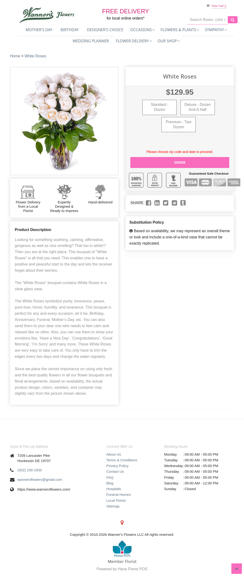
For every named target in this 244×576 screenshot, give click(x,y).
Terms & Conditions (121, 460)
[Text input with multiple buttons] (207, 20)
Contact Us (115, 471)
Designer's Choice (105, 29)
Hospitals (113, 489)
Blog (109, 483)
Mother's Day (38, 29)
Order (180, 162)
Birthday (70, 29)
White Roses (35, 56)
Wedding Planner (91, 41)
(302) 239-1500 (29, 470)
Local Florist (116, 500)
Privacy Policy (117, 466)
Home (15, 56)
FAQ (109, 477)
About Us (113, 454)
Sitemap (112, 506)
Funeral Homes (118, 494)
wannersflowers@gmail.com (39, 480)
